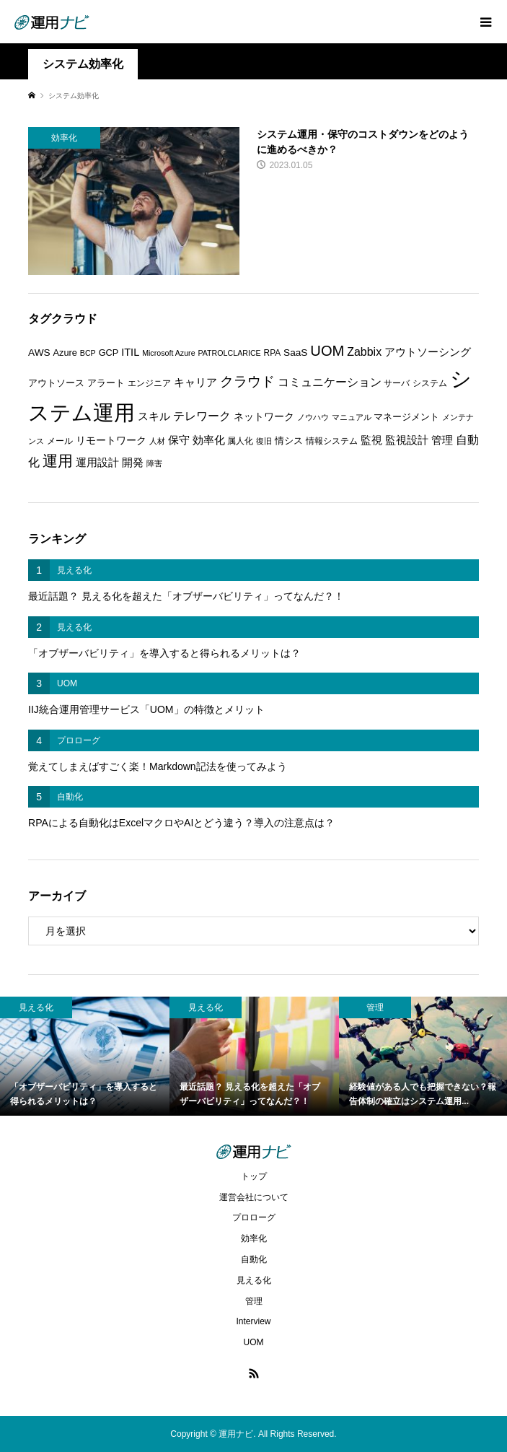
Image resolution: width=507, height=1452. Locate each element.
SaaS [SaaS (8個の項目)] (295, 352)
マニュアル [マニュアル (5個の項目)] (351, 417)
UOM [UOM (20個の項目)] (327, 351)
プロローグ (253, 1217)
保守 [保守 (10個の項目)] (179, 440)
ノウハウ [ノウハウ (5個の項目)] (313, 417)
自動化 (254, 1259)
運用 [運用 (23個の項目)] (58, 460)
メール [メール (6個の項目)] (60, 441)
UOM (254, 1342)
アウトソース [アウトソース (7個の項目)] (56, 382)
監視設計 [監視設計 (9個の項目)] (406, 440)
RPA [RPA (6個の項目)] (272, 353)
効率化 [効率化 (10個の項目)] (209, 440)
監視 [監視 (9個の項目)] (371, 440)
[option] (84, 1056)
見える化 (254, 1280)
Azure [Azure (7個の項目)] (65, 352)
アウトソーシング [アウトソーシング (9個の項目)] (427, 352)
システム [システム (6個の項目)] (430, 383)
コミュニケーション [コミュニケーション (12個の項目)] (330, 381)
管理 (254, 1301)
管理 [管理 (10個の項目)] (442, 440)
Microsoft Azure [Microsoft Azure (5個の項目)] (168, 353)
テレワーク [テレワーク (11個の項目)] (202, 416)
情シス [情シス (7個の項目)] (289, 440)
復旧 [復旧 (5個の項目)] (264, 441)
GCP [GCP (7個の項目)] (109, 352)
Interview (253, 1321)
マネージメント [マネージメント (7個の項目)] (406, 416)
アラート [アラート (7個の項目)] (106, 382)
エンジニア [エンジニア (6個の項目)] (149, 383)
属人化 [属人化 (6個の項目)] (240, 441)
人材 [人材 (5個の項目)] (157, 441)
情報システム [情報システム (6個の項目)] (332, 441)
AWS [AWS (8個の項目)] (39, 352)
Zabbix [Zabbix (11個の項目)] (364, 352)
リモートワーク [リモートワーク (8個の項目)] (111, 440)
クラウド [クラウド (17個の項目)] (247, 381)
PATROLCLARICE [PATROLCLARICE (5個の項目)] (229, 353)
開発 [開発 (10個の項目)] (133, 462)
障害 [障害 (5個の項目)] (154, 463)
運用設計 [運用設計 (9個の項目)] (97, 462)
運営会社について (253, 1197)
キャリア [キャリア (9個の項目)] (195, 382)
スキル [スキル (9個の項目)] (154, 416)
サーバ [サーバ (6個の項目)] (397, 383)
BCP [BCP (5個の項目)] (88, 353)
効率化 (254, 1238)
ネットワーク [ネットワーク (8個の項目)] (264, 416)
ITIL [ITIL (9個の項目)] (130, 352)
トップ (254, 1176)
